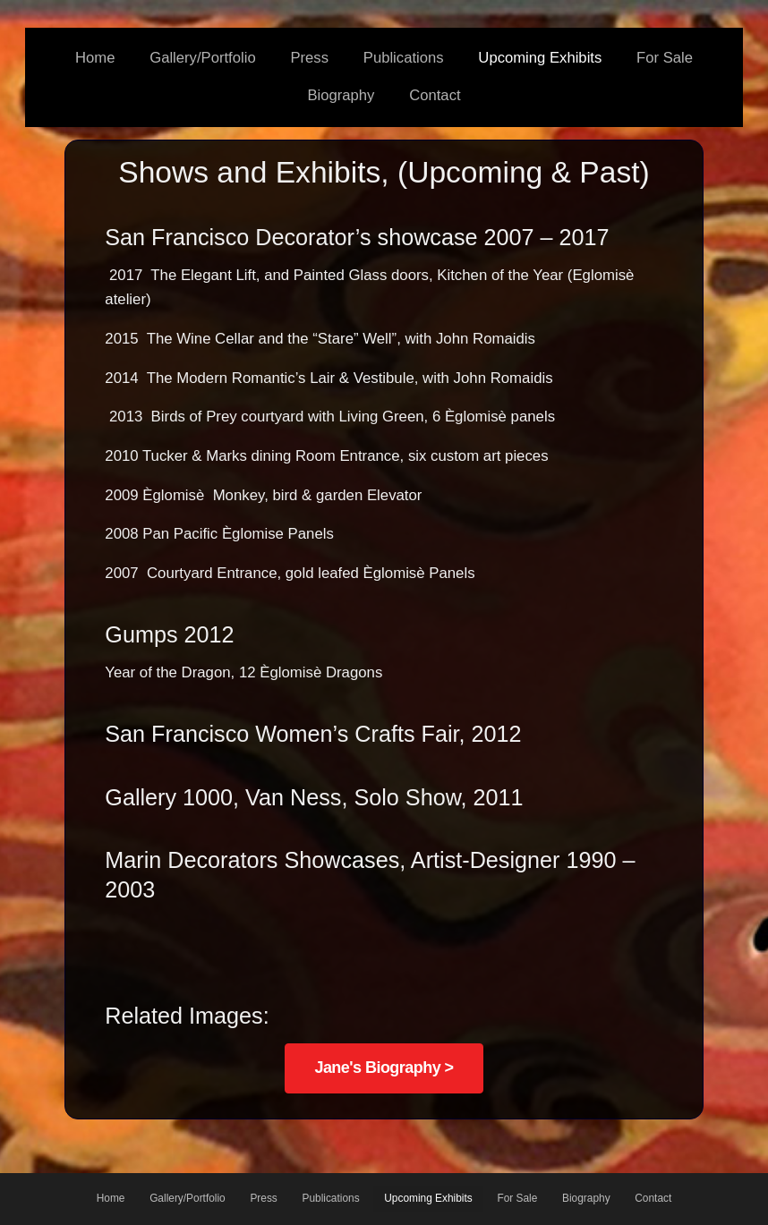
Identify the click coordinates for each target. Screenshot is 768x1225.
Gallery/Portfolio (202, 57)
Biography (340, 95)
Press (309, 57)
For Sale (664, 57)
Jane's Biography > (383, 1067)
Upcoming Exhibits (540, 57)
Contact (434, 95)
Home (95, 57)
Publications (403, 57)
